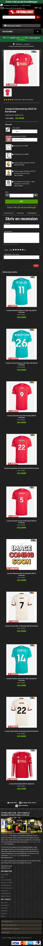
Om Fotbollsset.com (7, 888)
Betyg (6, 250)
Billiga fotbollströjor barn (24, 938)
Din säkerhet (4, 874)
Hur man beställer (6, 880)
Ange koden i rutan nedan (12, 254)
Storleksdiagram (32, 213)
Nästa (36, 266)
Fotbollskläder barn (14, 855)
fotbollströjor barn (7, 921)
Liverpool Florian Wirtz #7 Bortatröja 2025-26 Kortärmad (21, 626)
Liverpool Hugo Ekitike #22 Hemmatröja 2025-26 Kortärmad (21, 468)
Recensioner (8, 231)
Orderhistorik (5, 905)
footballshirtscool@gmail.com (14, 8)
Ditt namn (7, 223)
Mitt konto (4, 902)
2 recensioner (17, 99)
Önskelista (4, 908)
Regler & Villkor (5, 896)
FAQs (2, 877)
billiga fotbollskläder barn (9, 925)
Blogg (3, 916)
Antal (6, 192)
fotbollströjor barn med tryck (10, 928)
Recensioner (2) (8, 213)
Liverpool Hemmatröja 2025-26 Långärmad (21, 784)
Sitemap (3, 913)
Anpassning (15, 136)
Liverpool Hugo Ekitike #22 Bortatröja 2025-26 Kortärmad (21, 731)
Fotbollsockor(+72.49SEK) (21, 154)
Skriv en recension (28, 99)
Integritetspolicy (6, 893)
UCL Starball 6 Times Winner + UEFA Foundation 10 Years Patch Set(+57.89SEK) (24, 184)
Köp (21, 201)
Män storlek (16, 128)
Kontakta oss (5, 891)
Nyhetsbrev (4, 910)
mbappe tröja (6, 932)
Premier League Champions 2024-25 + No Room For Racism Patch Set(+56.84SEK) (25, 173)
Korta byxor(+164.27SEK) (21, 146)
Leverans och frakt (6, 882)
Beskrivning (20, 213)
